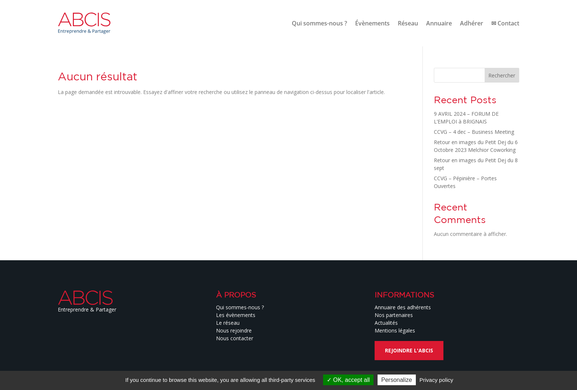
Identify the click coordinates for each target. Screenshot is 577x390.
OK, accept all (348, 380)
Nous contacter (234, 338)
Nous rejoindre (234, 330)
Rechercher (501, 75)
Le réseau (228, 322)
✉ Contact (505, 23)
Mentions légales (395, 330)
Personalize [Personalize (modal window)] (396, 380)
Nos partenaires (394, 314)
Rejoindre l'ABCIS (409, 350)
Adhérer (471, 23)
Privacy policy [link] (436, 380)
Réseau (408, 23)
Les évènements (235, 314)
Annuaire (439, 23)
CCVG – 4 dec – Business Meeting (474, 131)
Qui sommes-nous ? (319, 23)
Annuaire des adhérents (403, 307)
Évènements (372, 23)
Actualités (386, 322)
